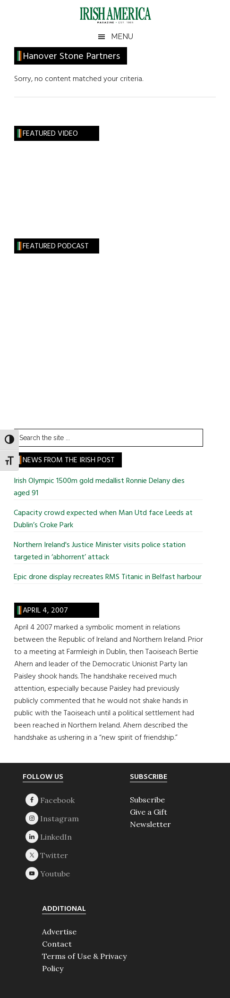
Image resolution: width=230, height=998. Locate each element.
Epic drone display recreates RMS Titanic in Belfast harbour (108, 577)
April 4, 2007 (45, 611)
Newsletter (150, 824)
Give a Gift (148, 812)
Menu (122, 36)
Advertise (59, 931)
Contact (57, 944)
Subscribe (147, 799)
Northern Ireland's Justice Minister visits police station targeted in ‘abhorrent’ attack (100, 551)
